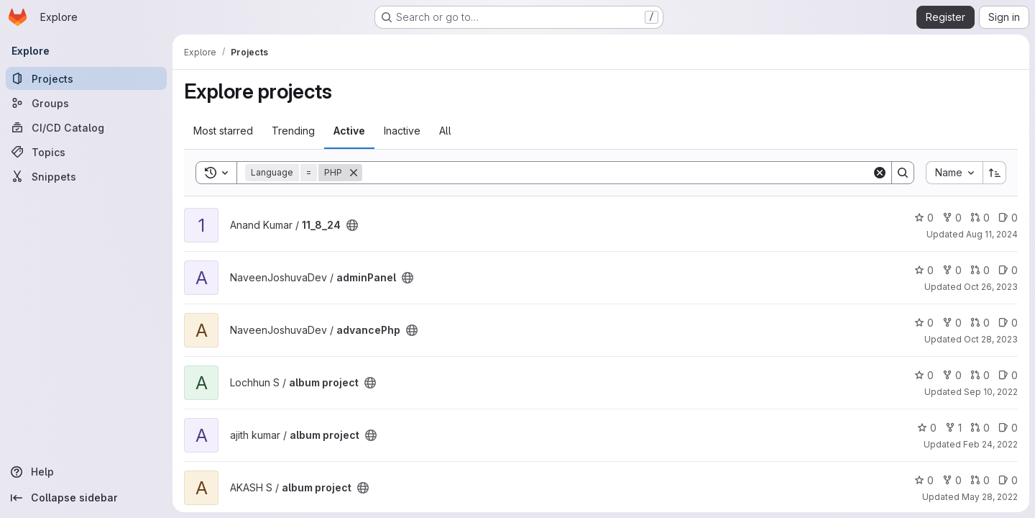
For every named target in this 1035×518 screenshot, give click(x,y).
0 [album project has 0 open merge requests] (980, 375)
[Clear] (879, 172)
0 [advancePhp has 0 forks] (952, 323)
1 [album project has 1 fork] (953, 428)
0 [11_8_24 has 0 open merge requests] (980, 218)
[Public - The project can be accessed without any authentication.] (352, 225)
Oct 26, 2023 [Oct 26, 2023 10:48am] (991, 286)
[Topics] (86, 151)
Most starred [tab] (223, 130)
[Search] (617, 172)
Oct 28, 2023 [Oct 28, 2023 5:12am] (991, 339)
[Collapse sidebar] (86, 497)
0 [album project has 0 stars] (924, 375)
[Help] (86, 471)
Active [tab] (349, 130)
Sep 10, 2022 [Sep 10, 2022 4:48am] (991, 391)
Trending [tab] (293, 130)
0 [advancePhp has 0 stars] (924, 323)
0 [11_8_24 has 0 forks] (952, 218)
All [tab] (445, 130)
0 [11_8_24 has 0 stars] (924, 218)
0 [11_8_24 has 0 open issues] (1008, 218)
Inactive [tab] (402, 130)
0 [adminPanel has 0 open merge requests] (980, 270)
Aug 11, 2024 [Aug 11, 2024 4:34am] (992, 234)
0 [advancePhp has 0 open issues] (1008, 323)
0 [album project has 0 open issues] (1008, 375)
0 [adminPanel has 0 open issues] (1008, 270)
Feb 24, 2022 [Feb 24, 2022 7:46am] (990, 444)
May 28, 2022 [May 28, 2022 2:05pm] (990, 496)
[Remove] (353, 172)
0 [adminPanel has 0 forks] (952, 270)
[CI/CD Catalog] (86, 127)
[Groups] (86, 102)
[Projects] (86, 78)
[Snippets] (86, 176)
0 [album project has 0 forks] (952, 375)
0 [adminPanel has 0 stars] (924, 270)
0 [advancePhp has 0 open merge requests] (980, 323)
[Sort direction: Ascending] (994, 172)
